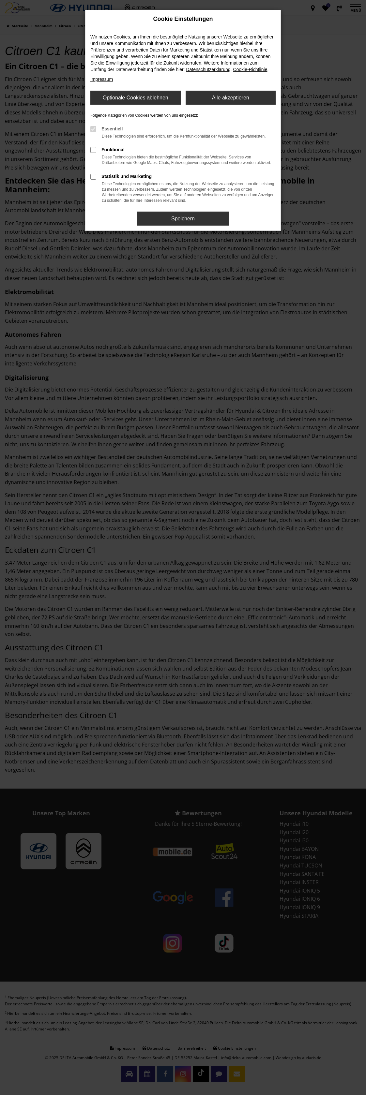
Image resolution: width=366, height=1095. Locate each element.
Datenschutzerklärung (208, 69)
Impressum (101, 79)
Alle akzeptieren (230, 97)
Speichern (183, 218)
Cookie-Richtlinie (250, 69)
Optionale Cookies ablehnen (135, 97)
